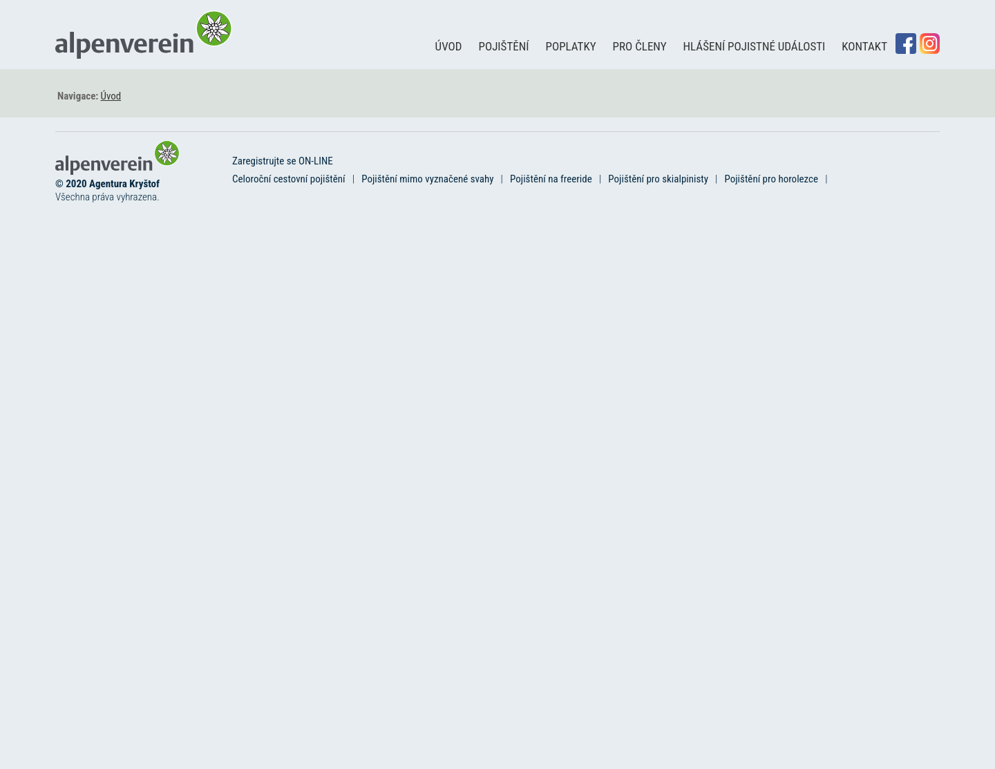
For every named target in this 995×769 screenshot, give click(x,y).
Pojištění (504, 46)
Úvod (448, 46)
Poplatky (571, 46)
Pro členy (640, 46)
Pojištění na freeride (551, 179)
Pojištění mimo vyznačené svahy (427, 179)
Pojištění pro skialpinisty (658, 179)
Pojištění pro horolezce (772, 179)
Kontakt (864, 46)
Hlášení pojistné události (754, 46)
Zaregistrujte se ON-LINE (282, 161)
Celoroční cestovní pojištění (288, 179)
